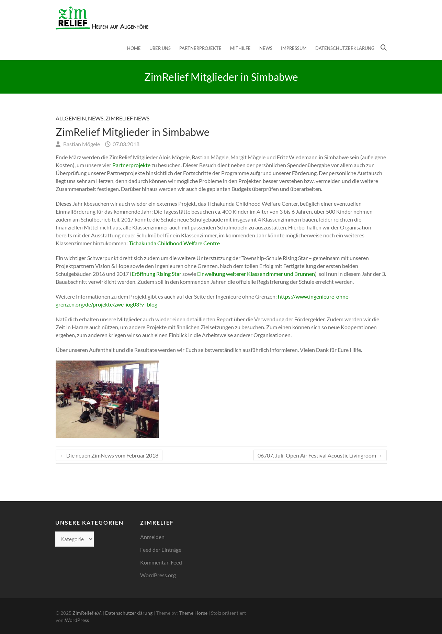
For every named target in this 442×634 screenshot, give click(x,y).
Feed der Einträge (160, 549)
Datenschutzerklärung (345, 48)
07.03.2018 (125, 144)
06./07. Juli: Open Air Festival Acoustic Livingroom (320, 455)
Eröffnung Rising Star (156, 273)
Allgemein (71, 118)
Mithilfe (240, 48)
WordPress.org (158, 575)
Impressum (294, 48)
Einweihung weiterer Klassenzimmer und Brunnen (256, 273)
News (265, 48)
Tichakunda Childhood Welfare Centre (174, 243)
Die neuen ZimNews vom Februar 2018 (109, 455)
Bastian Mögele (81, 144)
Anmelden (152, 537)
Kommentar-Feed (161, 562)
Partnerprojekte (200, 48)
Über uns (160, 48)
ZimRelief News (127, 118)
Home (134, 48)
